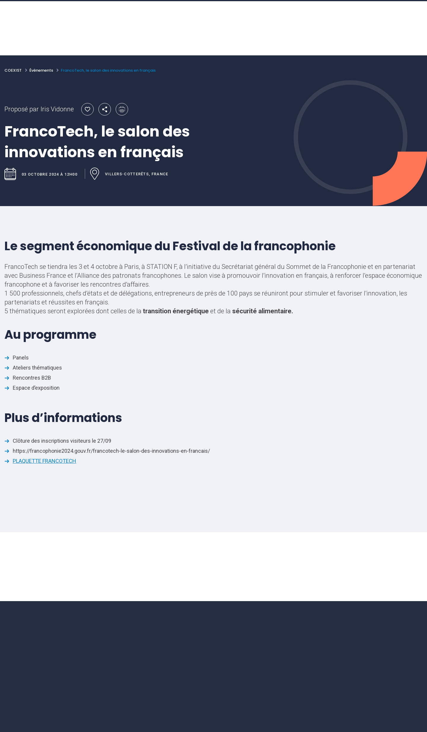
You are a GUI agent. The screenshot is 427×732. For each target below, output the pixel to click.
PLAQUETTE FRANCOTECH (44, 461)
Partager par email (104, 109)
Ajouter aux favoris (87, 109)
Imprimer (122, 109)
